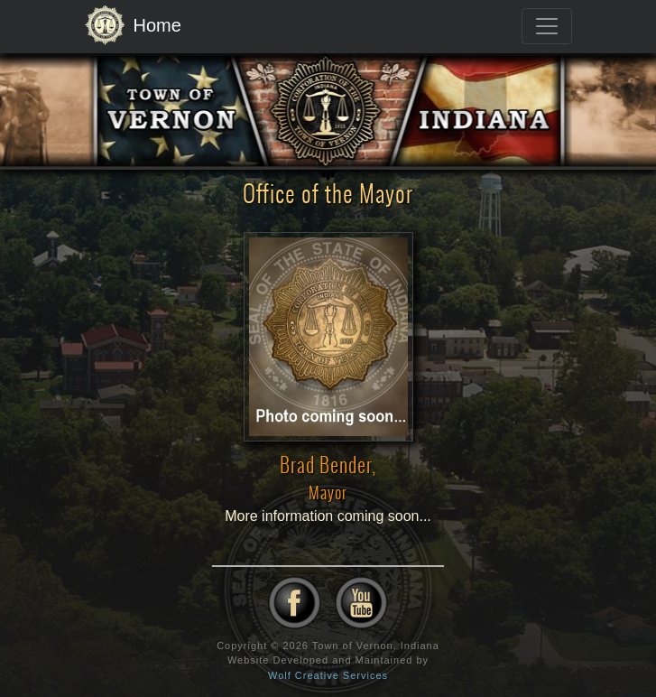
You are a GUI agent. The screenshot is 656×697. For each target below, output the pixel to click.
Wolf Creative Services (328, 675)
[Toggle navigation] (547, 26)
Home (133, 26)
